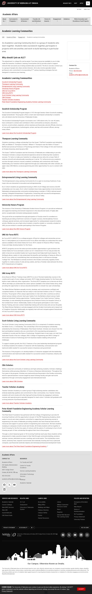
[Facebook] (4, 485)
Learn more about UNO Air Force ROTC (14, 268)
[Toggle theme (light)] (32, 527)
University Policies (79, 519)
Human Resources (43, 518)
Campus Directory (43, 510)
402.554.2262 (78, 71)
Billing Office (41, 504)
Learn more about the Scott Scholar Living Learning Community (22, 359)
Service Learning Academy (28, 471)
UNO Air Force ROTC (8, 91)
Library (59, 502)
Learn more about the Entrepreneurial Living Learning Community (23, 199)
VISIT (75, 3)
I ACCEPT (81, 589)
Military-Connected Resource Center (62, 505)
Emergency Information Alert (81, 503)
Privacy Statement (79, 517)
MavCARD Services (8, 507)
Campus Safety (42, 513)
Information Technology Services (27, 475)
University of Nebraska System (27, 508)
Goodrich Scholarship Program (12, 82)
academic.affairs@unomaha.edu (78, 75)
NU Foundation (78, 514)
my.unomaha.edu (7, 513)
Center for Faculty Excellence (25, 466)
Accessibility (41, 502)
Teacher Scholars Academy (11, 99)
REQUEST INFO (67, 3)
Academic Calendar (25, 483)
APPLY (81, 3)
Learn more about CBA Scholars (12, 381)
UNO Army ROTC (7, 93)
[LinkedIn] (4, 489)
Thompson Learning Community (12, 84)
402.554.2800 (85, 527)
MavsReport (77, 506)
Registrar (60, 512)
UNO (3, 37)
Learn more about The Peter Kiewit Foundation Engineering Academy (24, 446)
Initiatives (67, 19)
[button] (4, 21)
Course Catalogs (7, 504)
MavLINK (5, 510)
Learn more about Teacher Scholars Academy (17, 403)
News (59, 509)
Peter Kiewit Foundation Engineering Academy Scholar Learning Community (26, 102)
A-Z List (22, 502)
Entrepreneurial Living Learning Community (16, 86)
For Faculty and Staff (26, 462)
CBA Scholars (6, 97)
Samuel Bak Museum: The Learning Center (63, 516)
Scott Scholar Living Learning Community (15, 95)
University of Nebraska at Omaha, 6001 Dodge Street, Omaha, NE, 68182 (37, 534)
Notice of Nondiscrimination (79, 510)
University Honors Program (11, 88)
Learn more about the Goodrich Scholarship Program (19, 133)
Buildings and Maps (44, 507)
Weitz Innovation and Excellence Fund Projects (81, 20)
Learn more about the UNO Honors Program (16, 229)
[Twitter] (9, 485)
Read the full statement (8, 573)
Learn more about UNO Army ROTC (13, 315)
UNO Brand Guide (7, 515)
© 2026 (19, 535)
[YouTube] (14, 485)
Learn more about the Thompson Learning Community (19, 172)
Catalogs (22, 479)
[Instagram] (87, 534)
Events (40, 515)
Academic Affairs (10, 14)
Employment (23, 504)
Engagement (21, 37)
